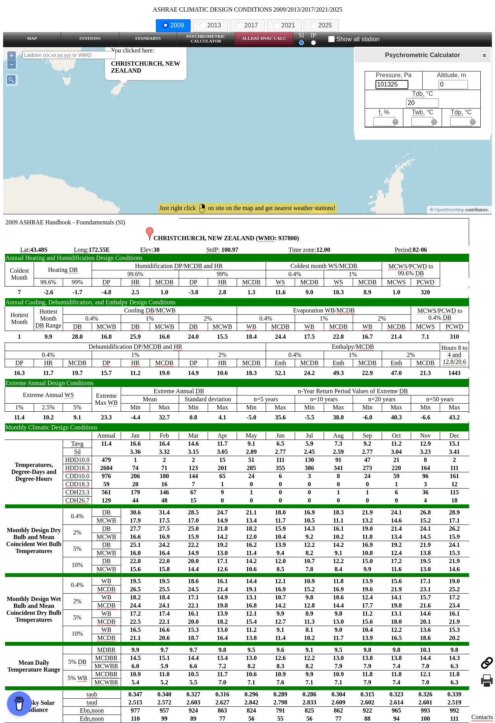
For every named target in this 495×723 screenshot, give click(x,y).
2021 (284, 25)
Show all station (354, 39)
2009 (173, 25)
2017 (247, 25)
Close (483, 55)
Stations (90, 38)
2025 (321, 25)
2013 (210, 25)
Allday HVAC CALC (264, 38)
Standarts (148, 38)
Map (32, 38)
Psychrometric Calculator (205, 38)
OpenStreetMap (449, 209)
